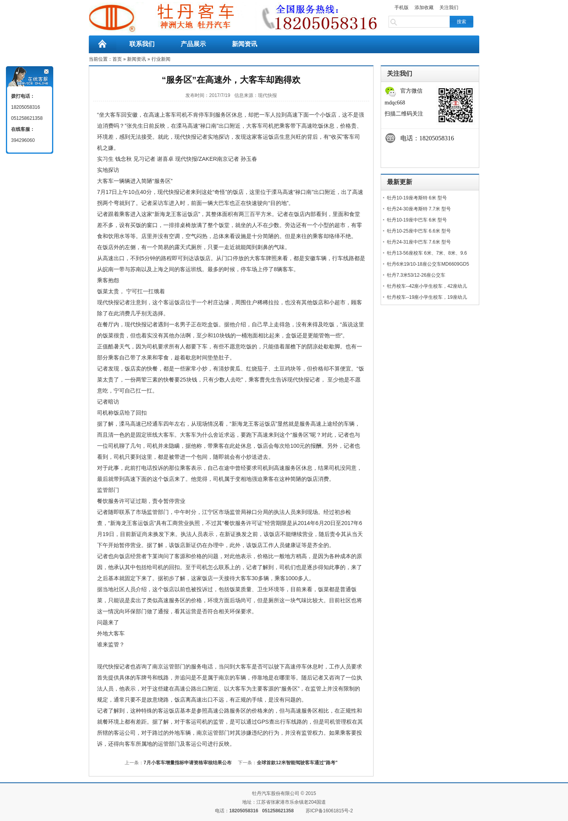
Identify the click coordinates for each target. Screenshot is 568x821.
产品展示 (193, 44)
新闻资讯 (244, 44)
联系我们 (142, 44)
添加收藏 (424, 7)
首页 (117, 59)
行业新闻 (160, 59)
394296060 (23, 140)
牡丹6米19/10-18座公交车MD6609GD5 (428, 264)
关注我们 (448, 7)
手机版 (401, 7)
